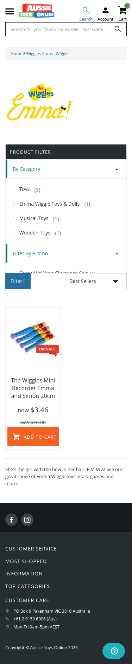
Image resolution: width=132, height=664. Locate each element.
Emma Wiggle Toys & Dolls (54, 203)
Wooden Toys (40, 232)
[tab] (66, 169)
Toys (29, 189)
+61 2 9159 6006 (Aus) (35, 619)
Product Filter (30, 151)
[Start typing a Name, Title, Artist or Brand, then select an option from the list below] (57, 29)
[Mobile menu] (9, 11)
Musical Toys (39, 218)
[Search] (118, 29)
